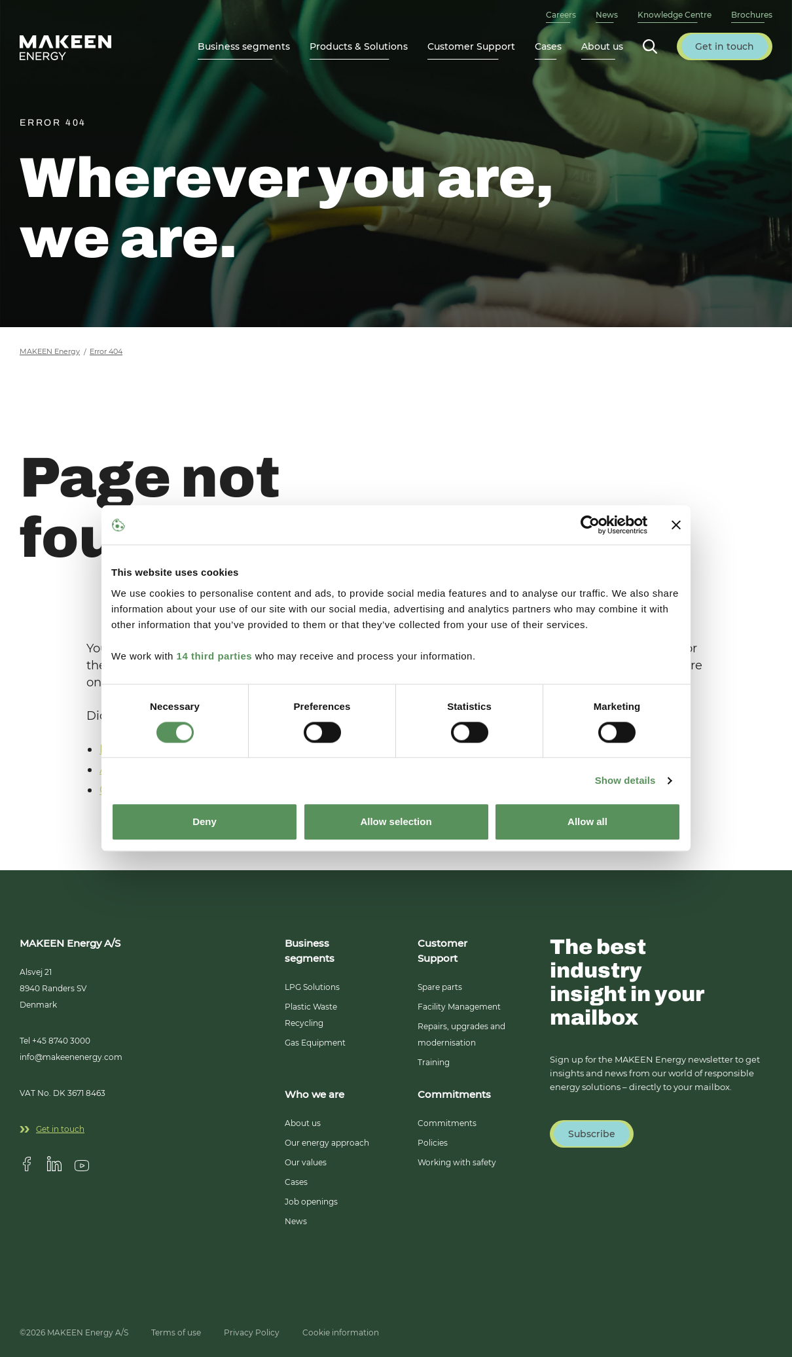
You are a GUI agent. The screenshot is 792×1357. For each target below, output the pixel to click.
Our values (306, 1162)
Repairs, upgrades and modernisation (461, 1034)
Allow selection (395, 822)
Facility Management (459, 1007)
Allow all (587, 822)
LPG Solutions (312, 987)
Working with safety (457, 1162)
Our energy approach (327, 1143)
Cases (548, 46)
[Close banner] (676, 524)
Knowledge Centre (674, 15)
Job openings (311, 1202)
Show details (625, 780)
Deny (204, 822)
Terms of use (176, 1332)
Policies (433, 1143)
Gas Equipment (315, 1043)
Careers (561, 15)
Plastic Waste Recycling (311, 1015)
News (607, 15)
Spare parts (440, 987)
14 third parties (215, 655)
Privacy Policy (251, 1332)
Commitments (447, 1123)
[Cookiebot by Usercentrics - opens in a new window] (590, 525)
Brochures (751, 15)
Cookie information (340, 1332)
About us (303, 1123)
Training (434, 1062)
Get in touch (52, 1129)
